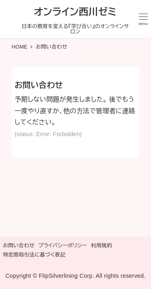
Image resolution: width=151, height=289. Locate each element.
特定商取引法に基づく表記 (34, 255)
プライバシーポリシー (62, 245)
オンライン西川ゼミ (75, 11)
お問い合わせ (18, 245)
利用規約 (101, 245)
